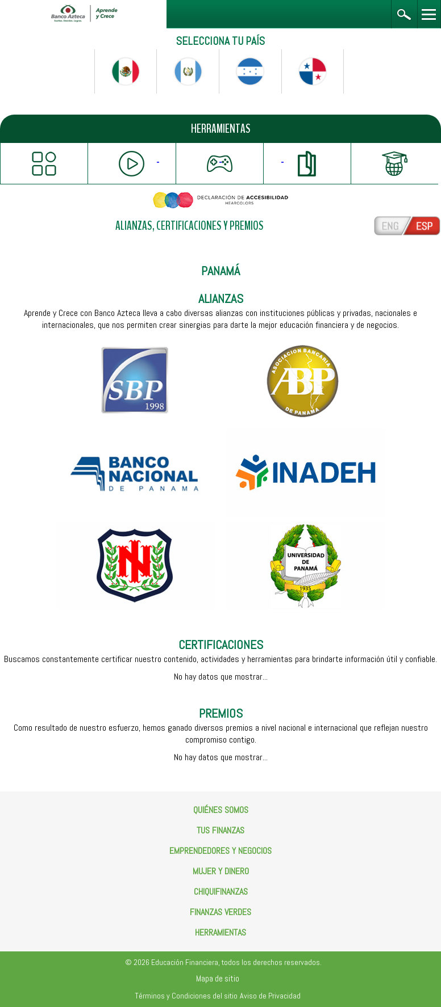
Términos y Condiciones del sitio (186, 996)
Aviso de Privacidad (270, 996)
